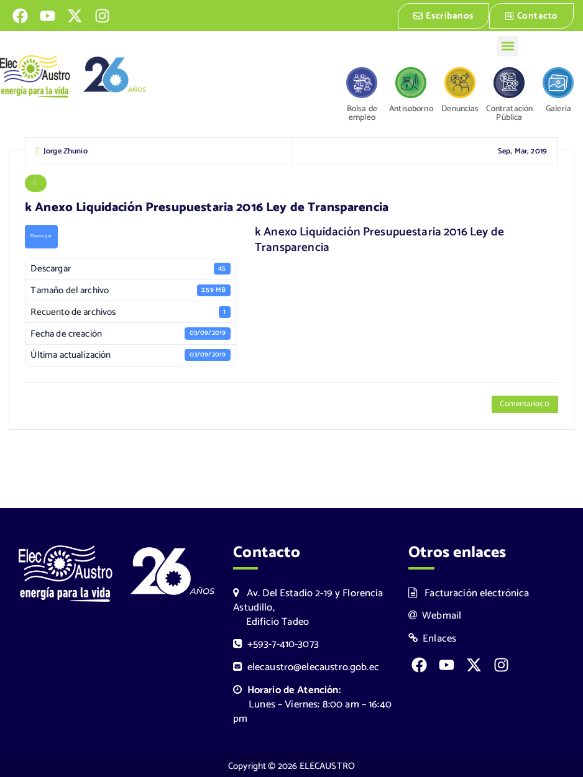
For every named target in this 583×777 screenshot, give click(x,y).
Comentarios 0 (524, 404)
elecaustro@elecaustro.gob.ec (306, 666)
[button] (507, 45)
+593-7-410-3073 (276, 643)
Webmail (435, 614)
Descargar (41, 236)
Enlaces (432, 637)
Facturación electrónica (469, 591)
